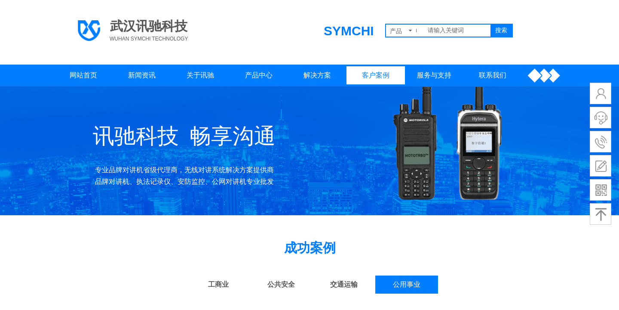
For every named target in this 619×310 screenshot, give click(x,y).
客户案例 (375, 75)
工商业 (218, 284)
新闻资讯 (142, 75)
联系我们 (492, 75)
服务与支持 (434, 75)
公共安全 (281, 284)
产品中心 (259, 75)
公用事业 (406, 284)
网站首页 (83, 75)
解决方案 (317, 75)
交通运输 (344, 284)
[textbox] (457, 30)
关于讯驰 (200, 75)
